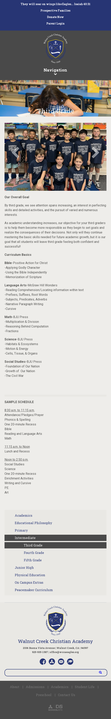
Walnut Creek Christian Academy (55, 641)
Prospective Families (55, 10)
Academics (23, 515)
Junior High (24, 567)
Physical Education (30, 575)
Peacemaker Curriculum (34, 590)
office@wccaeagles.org (64, 652)
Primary (21, 530)
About (14, 687)
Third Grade (33, 545)
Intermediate (25, 538)
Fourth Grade (34, 553)
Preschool (43, 695)
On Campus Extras (29, 582)
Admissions (35, 687)
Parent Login (55, 23)
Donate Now (55, 17)
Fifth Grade (33, 560)
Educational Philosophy (33, 523)
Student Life (84, 687)
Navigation (56, 71)
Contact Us (66, 695)
